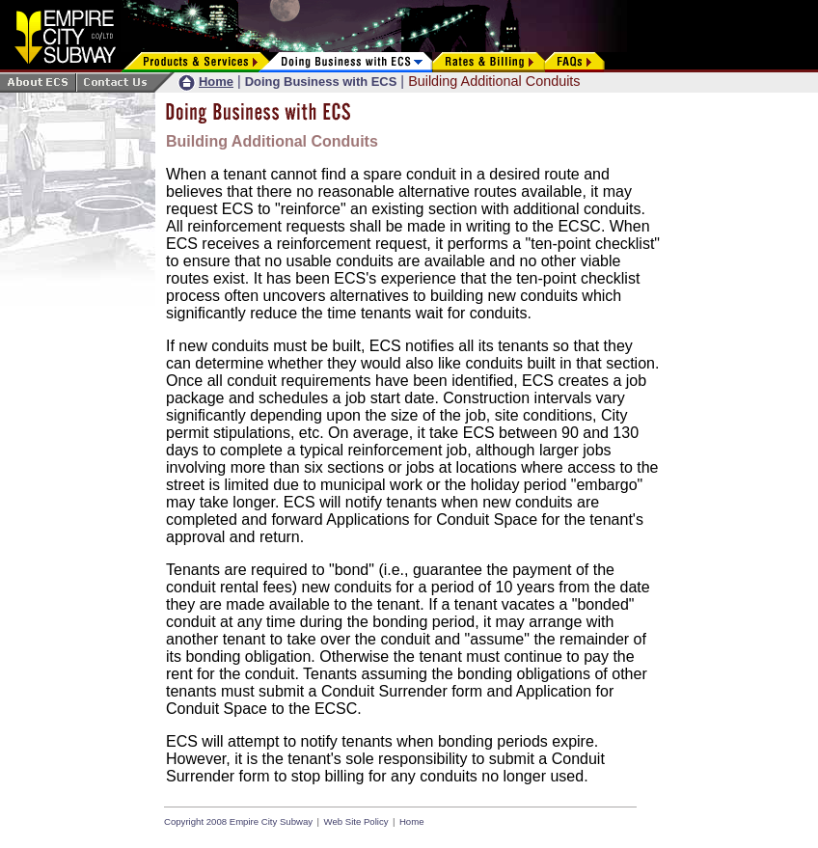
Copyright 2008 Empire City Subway (238, 821)
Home (411, 821)
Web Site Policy (356, 821)
